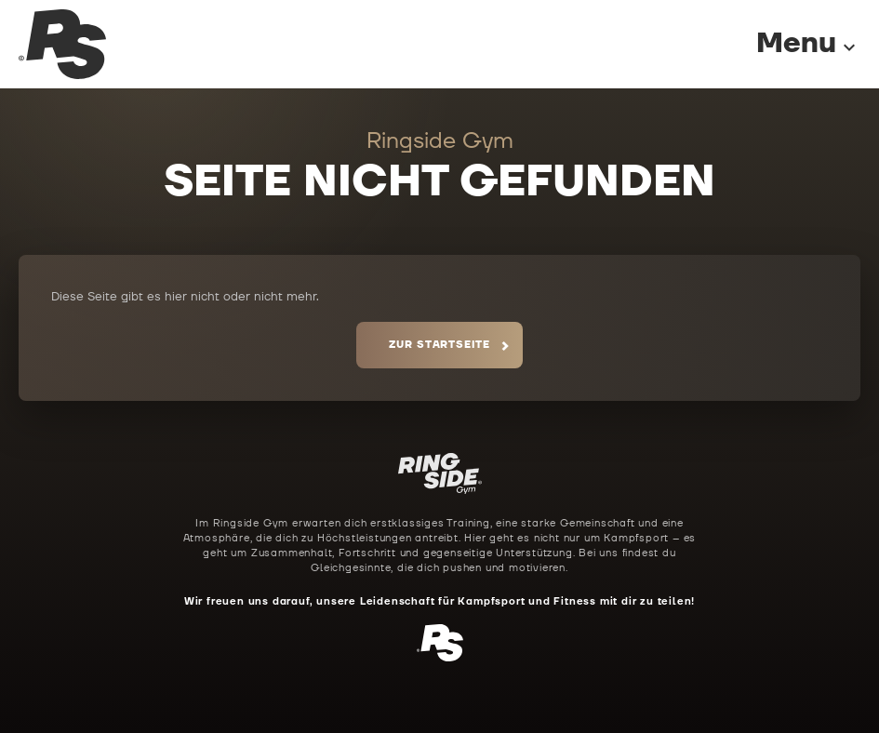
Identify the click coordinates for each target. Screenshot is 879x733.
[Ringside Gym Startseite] (62, 44)
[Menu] (789, 44)
